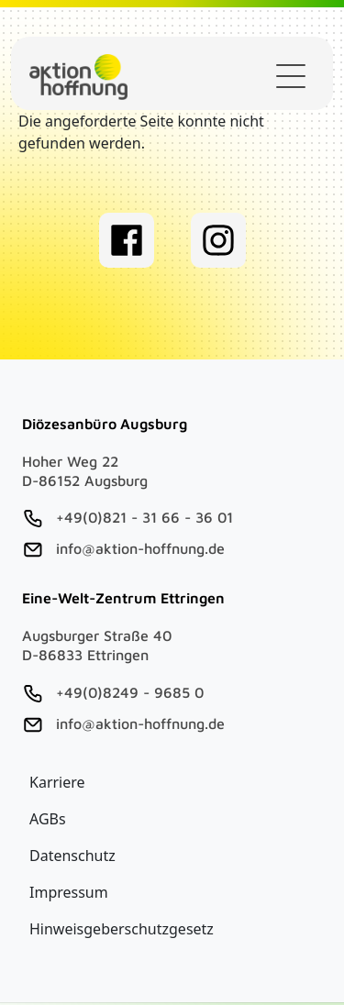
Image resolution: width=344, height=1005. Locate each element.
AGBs (47, 819)
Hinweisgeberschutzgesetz (121, 929)
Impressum (68, 892)
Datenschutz (72, 855)
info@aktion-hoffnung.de (140, 548)
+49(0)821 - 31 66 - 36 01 (144, 517)
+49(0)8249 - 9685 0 (130, 692)
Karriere (57, 782)
